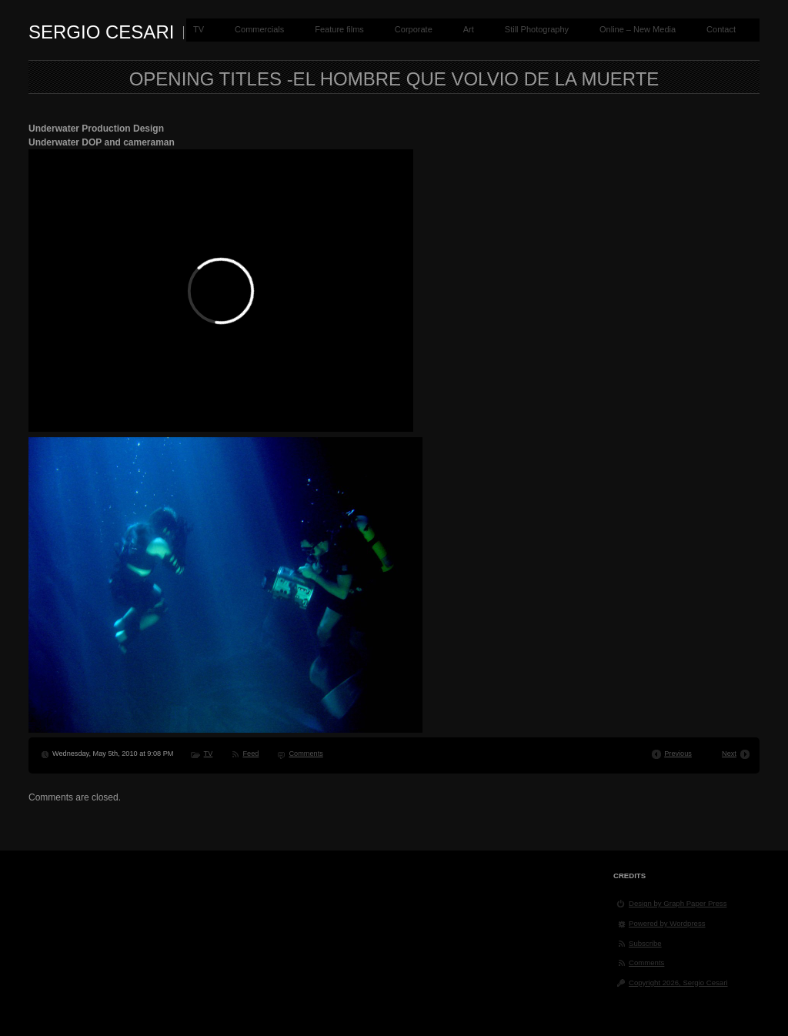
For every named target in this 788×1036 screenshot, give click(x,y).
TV (198, 29)
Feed (250, 753)
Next (729, 753)
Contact (721, 29)
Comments (306, 753)
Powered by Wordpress (667, 923)
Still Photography (537, 29)
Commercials (259, 29)
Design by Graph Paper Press (677, 903)
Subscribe (645, 943)
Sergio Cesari (101, 32)
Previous (678, 753)
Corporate (413, 29)
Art (468, 29)
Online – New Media (637, 29)
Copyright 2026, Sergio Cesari (678, 982)
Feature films (339, 29)
